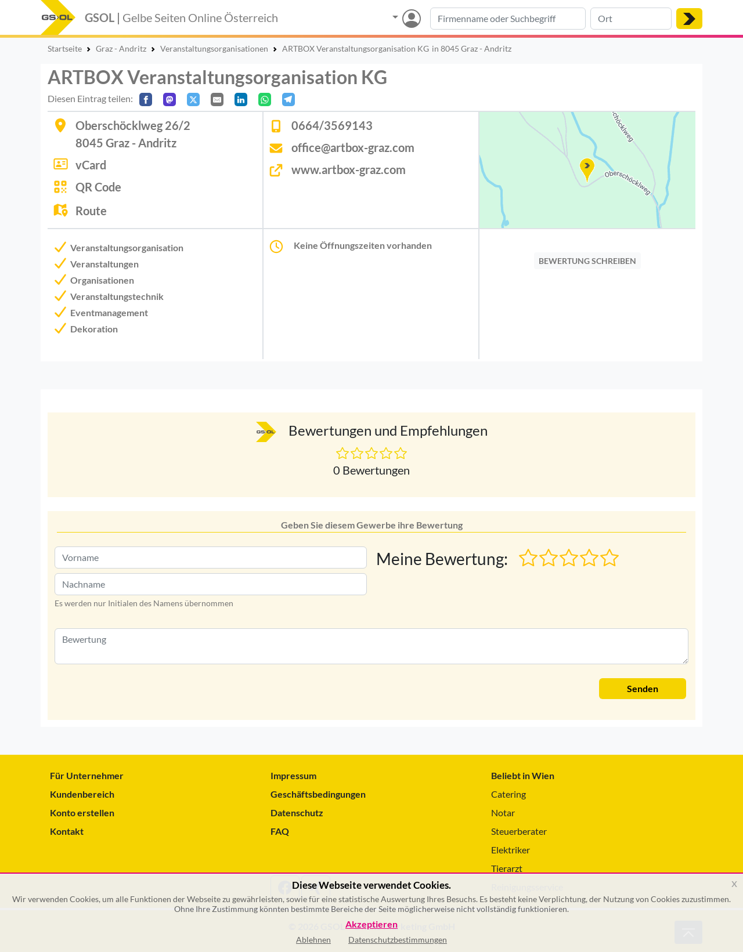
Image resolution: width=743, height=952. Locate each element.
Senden (642, 688)
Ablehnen (313, 939)
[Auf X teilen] (193, 99)
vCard (90, 165)
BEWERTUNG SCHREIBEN (587, 261)
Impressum (293, 775)
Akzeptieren (371, 924)
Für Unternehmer (87, 775)
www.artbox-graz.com (348, 169)
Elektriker (510, 849)
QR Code (98, 187)
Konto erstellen (82, 812)
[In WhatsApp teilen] (264, 99)
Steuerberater (519, 831)
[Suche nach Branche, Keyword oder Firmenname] (508, 19)
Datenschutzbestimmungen (397, 939)
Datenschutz (296, 812)
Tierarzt (506, 868)
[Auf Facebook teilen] (145, 99)
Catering (508, 793)
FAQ (279, 831)
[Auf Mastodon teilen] (169, 99)
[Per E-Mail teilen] (217, 99)
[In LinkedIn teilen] (241, 99)
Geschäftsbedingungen (318, 793)
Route (91, 211)
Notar (503, 812)
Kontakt (67, 831)
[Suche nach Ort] (631, 19)
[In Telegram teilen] (288, 99)
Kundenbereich (82, 793)
